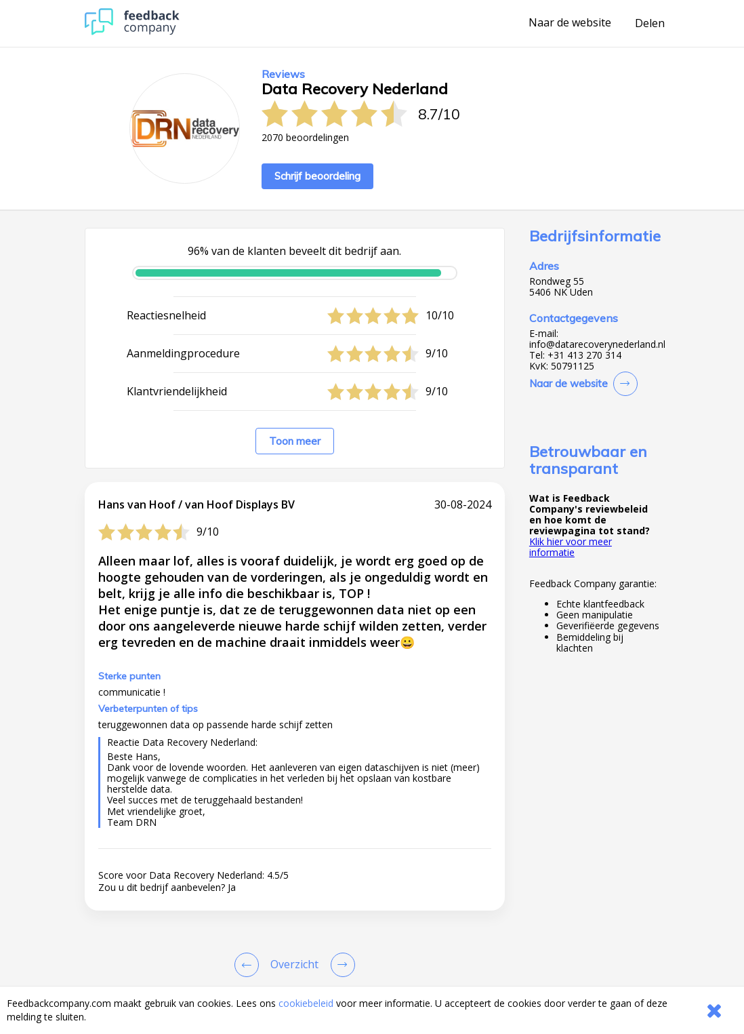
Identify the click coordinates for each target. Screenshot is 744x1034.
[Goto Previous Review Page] (249, 965)
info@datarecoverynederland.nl (597, 344)
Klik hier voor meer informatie (570, 547)
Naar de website (570, 23)
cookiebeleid (305, 1003)
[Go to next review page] (340, 965)
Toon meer (295, 441)
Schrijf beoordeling (317, 176)
